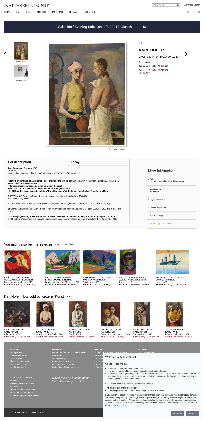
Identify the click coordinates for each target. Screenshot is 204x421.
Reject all (177, 413)
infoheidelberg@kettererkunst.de (24, 395)
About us (89, 12)
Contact (73, 12)
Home (7, 12)
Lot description (19, 162)
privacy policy (120, 405)
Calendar (57, 12)
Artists (41, 12)
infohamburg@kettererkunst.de (65, 367)
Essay (75, 162)
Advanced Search (192, 5)
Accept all (193, 413)
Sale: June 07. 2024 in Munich (95, 27)
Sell (28, 12)
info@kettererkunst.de (19, 367)
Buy (18, 12)
